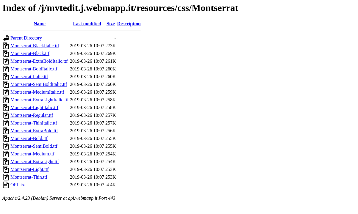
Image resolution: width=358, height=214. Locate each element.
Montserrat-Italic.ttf (29, 76)
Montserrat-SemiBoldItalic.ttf (38, 84)
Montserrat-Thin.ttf (28, 177)
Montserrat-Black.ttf (29, 53)
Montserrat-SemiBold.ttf (33, 146)
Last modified (87, 23)
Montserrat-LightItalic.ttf (34, 107)
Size (111, 23)
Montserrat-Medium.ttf (32, 153)
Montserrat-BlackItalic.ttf (34, 45)
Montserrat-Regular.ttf (31, 115)
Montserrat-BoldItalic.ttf (33, 68)
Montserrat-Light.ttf (29, 169)
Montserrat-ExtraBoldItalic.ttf (39, 61)
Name (40, 23)
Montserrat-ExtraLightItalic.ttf (39, 99)
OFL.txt (18, 184)
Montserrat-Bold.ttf (29, 138)
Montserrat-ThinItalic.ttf (33, 122)
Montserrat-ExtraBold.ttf (34, 130)
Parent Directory (26, 37)
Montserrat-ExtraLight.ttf (34, 161)
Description (129, 23)
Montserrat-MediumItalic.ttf (37, 92)
